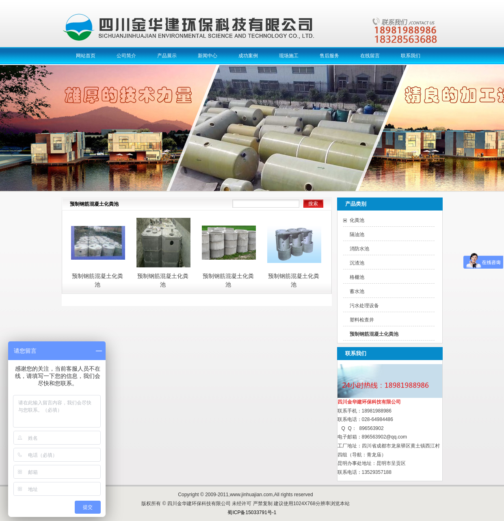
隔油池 (357, 234)
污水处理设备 (364, 305)
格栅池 (357, 277)
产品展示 (167, 56)
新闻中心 (207, 56)
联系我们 (410, 56)
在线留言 (370, 56)
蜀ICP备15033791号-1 (251, 512)
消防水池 (359, 249)
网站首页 (85, 56)
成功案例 (248, 56)
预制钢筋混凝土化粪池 (374, 334)
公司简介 (126, 56)
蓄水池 (357, 291)
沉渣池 (357, 263)
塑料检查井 (362, 320)
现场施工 (289, 56)
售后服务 (329, 56)
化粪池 (357, 220)
